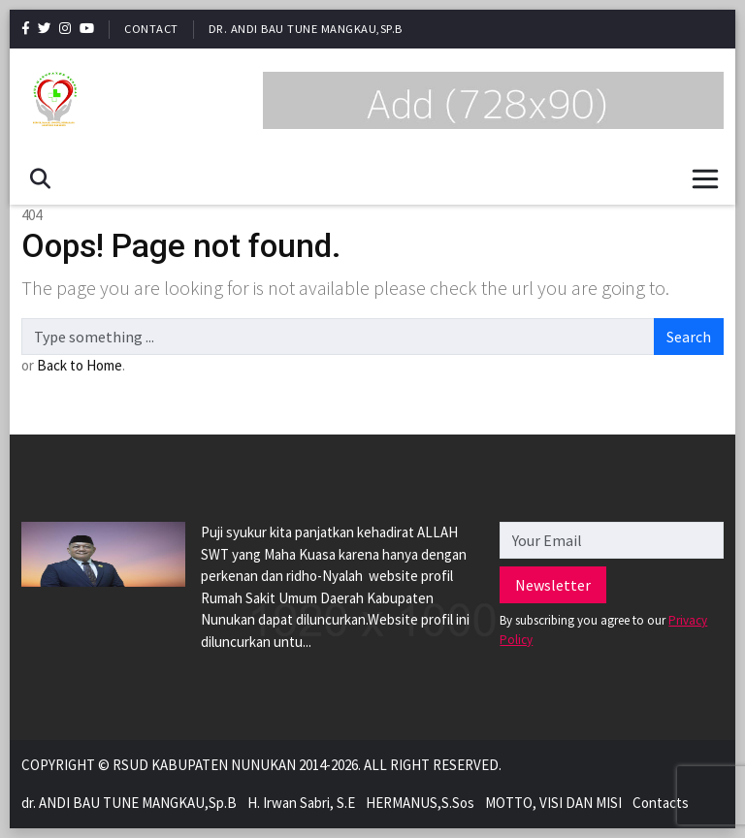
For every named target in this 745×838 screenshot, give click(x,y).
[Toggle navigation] (705, 178)
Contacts (660, 802)
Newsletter (553, 585)
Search (688, 336)
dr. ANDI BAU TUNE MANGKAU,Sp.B (306, 28)
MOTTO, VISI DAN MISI (553, 802)
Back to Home (79, 365)
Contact (151, 28)
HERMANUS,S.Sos (420, 802)
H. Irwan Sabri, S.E (301, 802)
